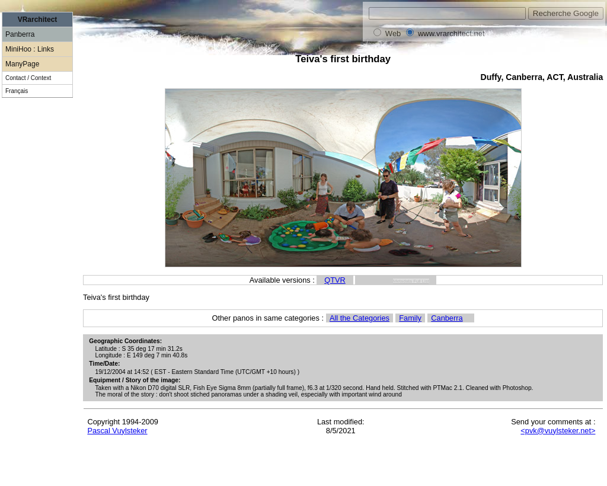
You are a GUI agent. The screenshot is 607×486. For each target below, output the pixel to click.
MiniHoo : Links (29, 49)
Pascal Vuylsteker (117, 430)
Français (16, 91)
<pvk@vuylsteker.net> (557, 430)
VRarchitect (37, 19)
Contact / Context (28, 78)
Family (410, 318)
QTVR (335, 280)
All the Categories (359, 318)
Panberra (19, 34)
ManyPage (22, 64)
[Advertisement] (37, 308)
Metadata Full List (411, 281)
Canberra (446, 318)
